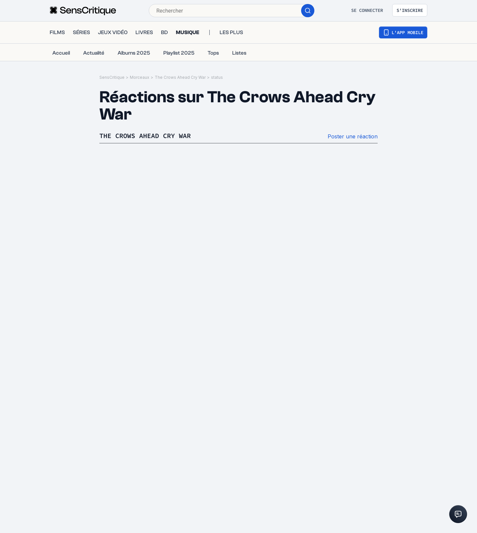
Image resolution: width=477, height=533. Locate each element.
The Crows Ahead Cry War (180, 77)
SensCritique (112, 77)
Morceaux (139, 77)
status (217, 77)
